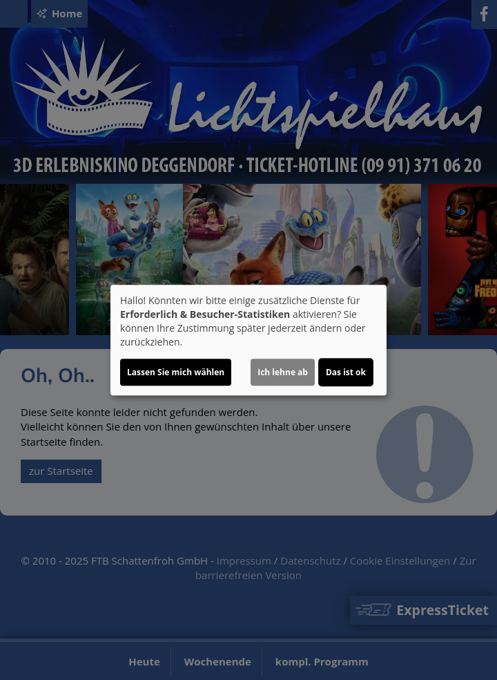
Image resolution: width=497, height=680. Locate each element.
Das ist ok (346, 372)
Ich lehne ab (282, 372)
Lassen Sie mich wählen (175, 372)
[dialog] (248, 340)
